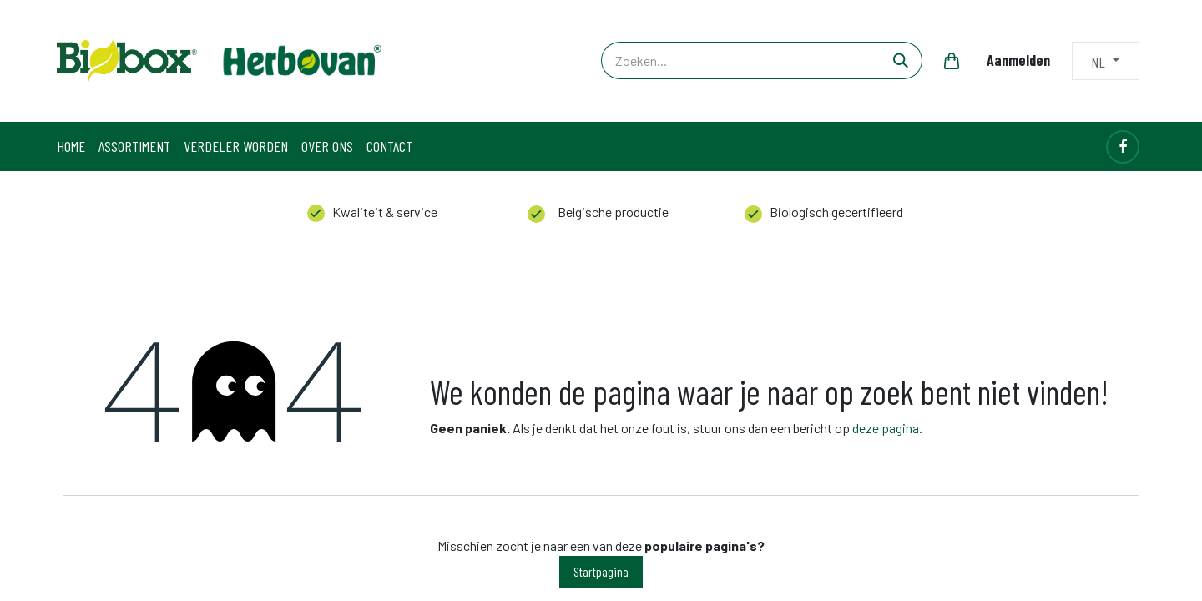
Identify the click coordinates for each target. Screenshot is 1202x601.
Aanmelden (1018, 60)
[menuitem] (71, 146)
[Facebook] (1122, 147)
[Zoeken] (901, 60)
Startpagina (601, 571)
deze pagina (885, 428)
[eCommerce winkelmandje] (951, 60)
